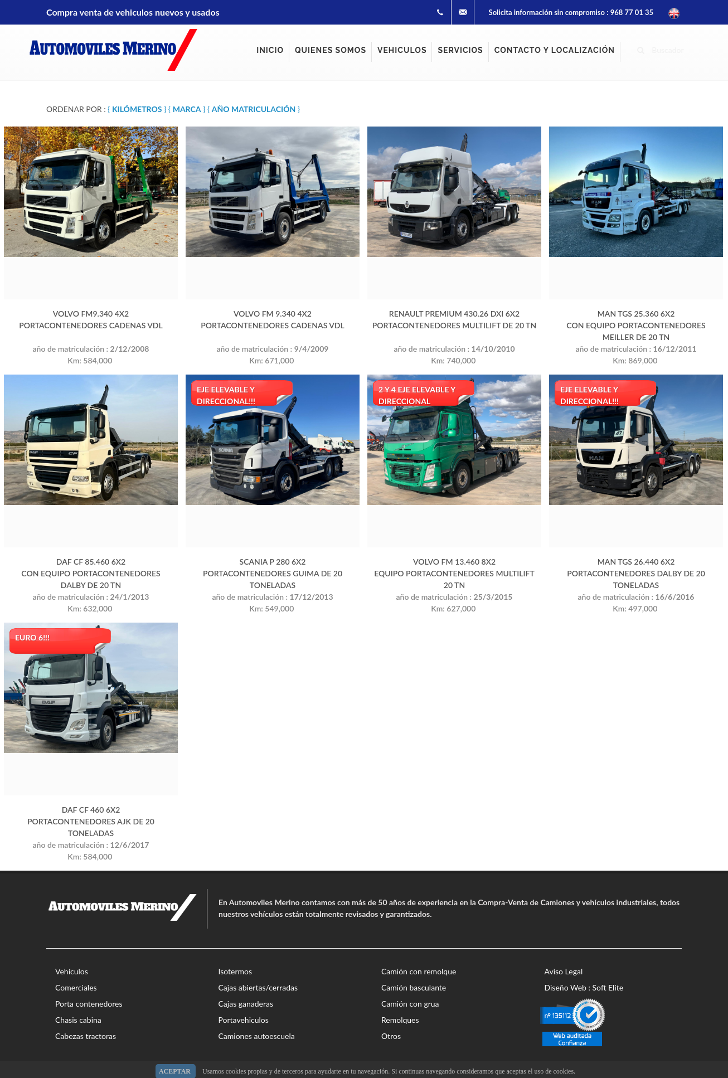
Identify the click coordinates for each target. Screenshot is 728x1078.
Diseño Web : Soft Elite (584, 987)
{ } (137, 109)
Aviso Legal (564, 971)
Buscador (660, 48)
